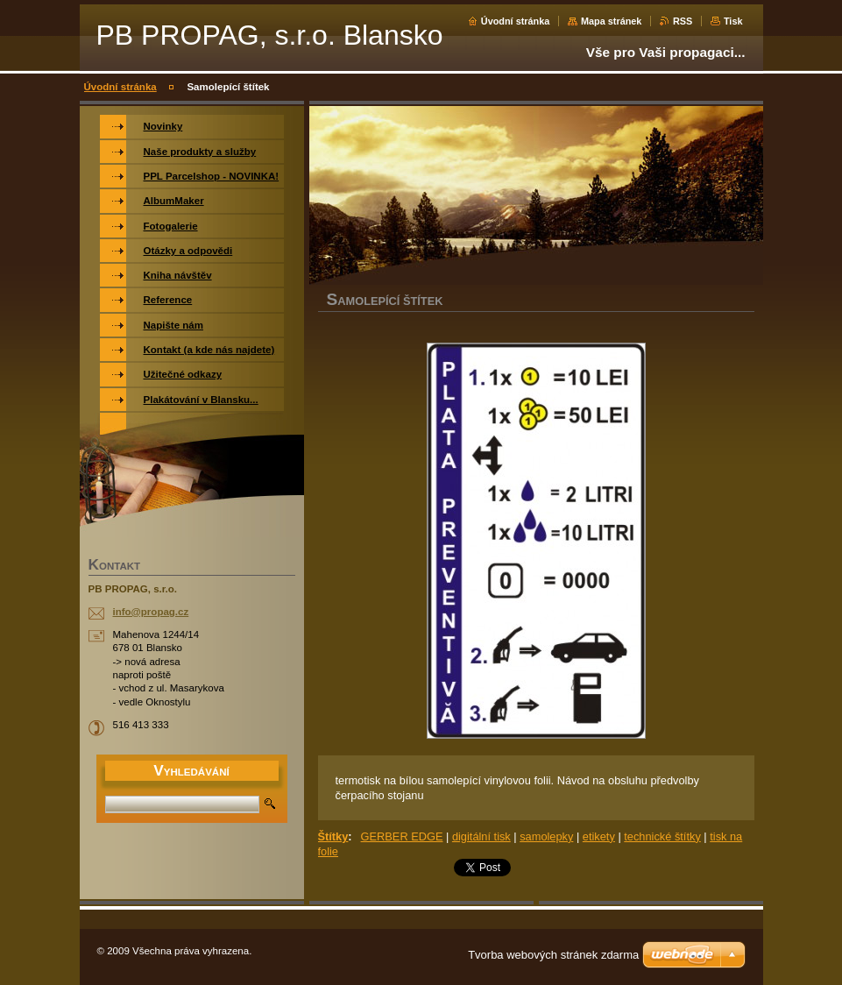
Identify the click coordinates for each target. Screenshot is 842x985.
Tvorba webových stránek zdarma (553, 954)
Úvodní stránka (515, 21)
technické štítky (662, 836)
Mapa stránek (611, 21)
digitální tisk (481, 836)
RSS (682, 21)
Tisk (733, 21)
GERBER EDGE (402, 836)
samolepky (546, 836)
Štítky (333, 836)
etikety (599, 836)
